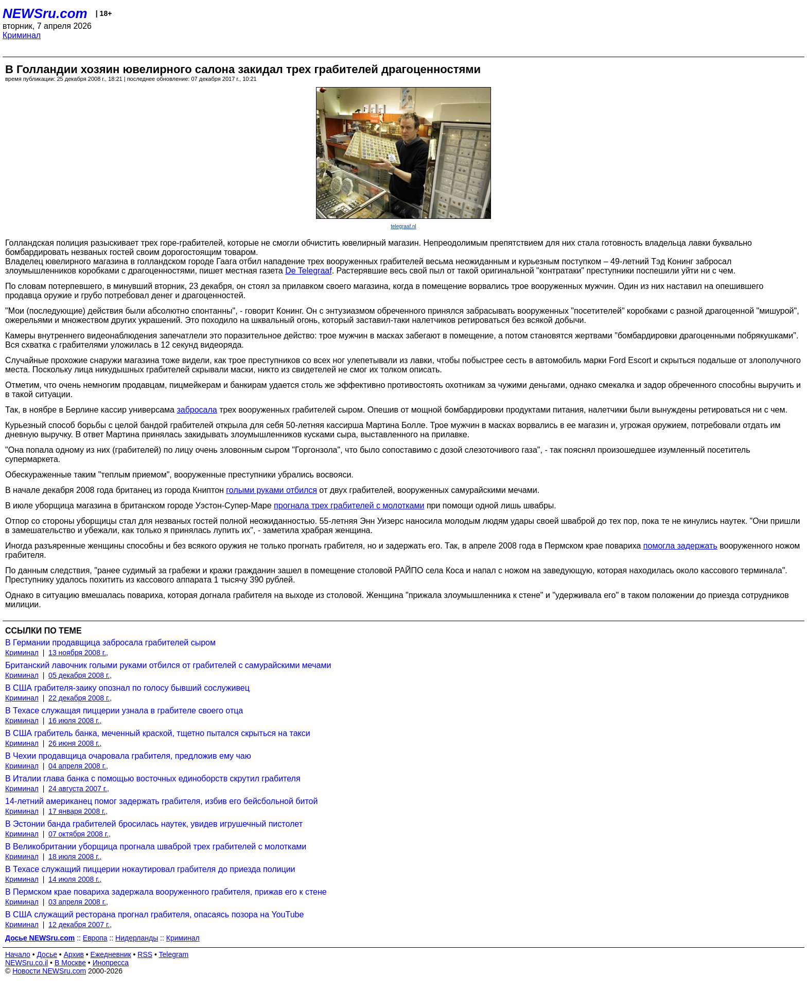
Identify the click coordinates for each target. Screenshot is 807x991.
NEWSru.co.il (26, 963)
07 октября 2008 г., (79, 834)
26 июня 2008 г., (74, 743)
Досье (47, 954)
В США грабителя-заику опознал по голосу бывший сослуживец (127, 688)
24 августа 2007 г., (78, 788)
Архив (74, 954)
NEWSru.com (45, 13)
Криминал (22, 35)
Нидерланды (136, 938)
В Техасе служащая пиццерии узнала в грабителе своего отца (124, 710)
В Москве (70, 963)
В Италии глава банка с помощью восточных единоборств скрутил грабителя (153, 778)
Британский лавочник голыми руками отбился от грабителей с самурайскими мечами (168, 665)
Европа (95, 938)
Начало (17, 954)
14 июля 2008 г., (74, 879)
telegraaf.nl (403, 226)
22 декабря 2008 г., (80, 698)
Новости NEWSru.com (49, 971)
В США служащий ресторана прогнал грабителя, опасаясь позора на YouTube (154, 914)
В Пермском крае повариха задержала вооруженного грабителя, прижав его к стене (166, 891)
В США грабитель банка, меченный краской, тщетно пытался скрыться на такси (157, 733)
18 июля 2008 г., (74, 856)
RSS (144, 954)
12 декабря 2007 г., (80, 924)
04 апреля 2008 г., (78, 766)
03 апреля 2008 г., (78, 902)
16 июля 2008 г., (74, 720)
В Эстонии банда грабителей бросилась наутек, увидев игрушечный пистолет (154, 823)
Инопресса (111, 963)
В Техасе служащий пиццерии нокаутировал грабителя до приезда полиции (150, 869)
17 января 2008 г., (78, 811)
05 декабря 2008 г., (80, 675)
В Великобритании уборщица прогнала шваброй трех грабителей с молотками (155, 846)
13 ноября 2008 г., (78, 652)
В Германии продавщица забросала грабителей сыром (110, 642)
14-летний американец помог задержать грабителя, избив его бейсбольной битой (161, 801)
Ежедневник (111, 954)
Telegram (174, 954)
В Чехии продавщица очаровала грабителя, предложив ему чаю (128, 755)
